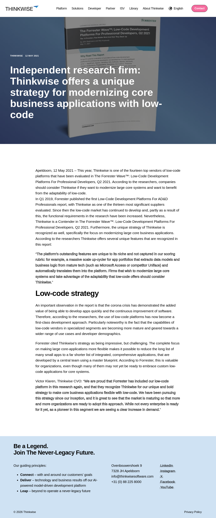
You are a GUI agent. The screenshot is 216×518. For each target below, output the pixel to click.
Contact (200, 8)
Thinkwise (16, 55)
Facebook (167, 482)
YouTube (166, 487)
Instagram (167, 471)
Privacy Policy (193, 512)
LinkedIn (166, 465)
